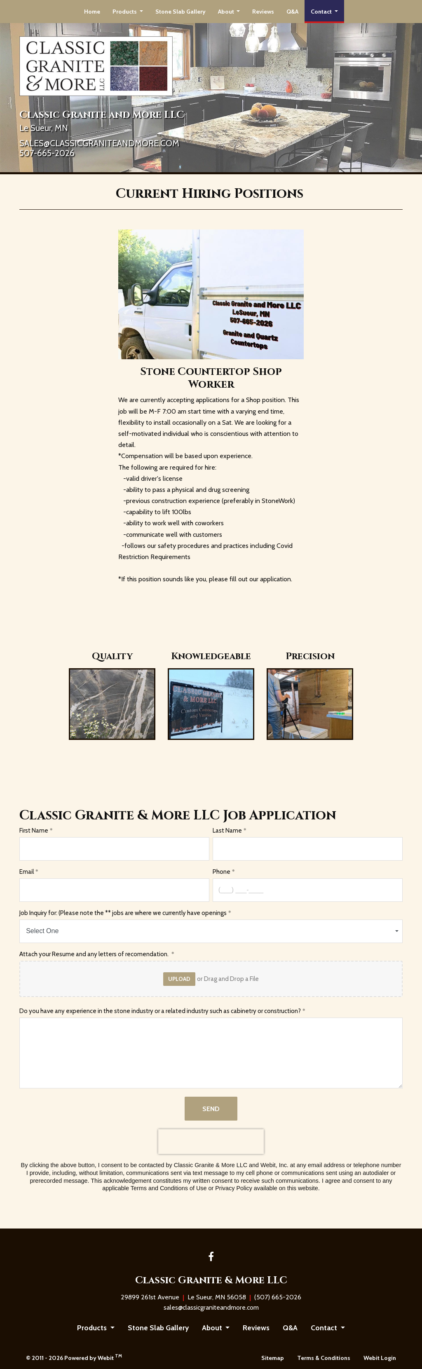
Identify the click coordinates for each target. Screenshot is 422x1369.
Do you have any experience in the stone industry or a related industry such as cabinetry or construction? (160, 1011)
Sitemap (272, 1358)
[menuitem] (92, 11)
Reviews (263, 11)
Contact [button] (322, 11)
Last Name (227, 830)
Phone (221, 871)
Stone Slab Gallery (180, 11)
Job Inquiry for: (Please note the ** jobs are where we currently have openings (123, 913)
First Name (33, 830)
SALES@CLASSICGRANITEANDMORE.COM (99, 143)
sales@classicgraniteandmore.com (211, 1307)
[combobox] (211, 931)
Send (211, 1109)
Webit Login (379, 1358)
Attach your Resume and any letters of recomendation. (94, 954)
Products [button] (125, 11)
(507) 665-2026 (277, 1297)
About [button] (226, 11)
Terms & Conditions (323, 1358)
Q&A (292, 11)
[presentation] (211, 1141)
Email (26, 871)
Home (92, 11)
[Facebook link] (211, 1257)
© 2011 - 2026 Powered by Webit (74, 1357)
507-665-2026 (47, 153)
